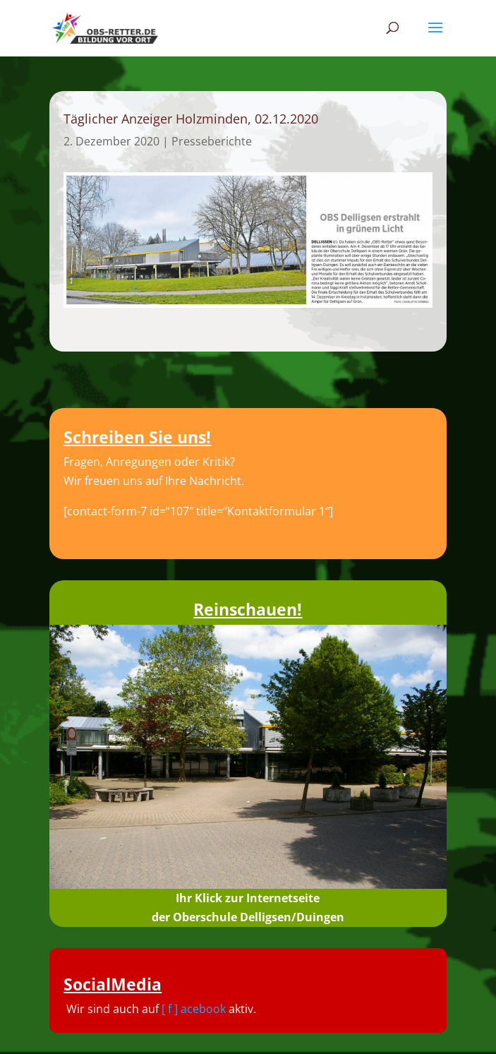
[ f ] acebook (194, 1009)
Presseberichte (211, 141)
